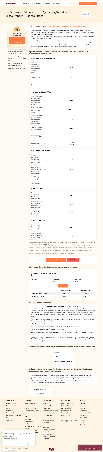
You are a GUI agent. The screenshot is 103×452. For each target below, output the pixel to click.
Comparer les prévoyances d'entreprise (17, 40)
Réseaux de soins (48, 432)
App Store (82, 422)
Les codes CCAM (48, 425)
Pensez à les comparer (48, 339)
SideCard (8, 408)
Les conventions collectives (50, 410)
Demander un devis (56, 260)
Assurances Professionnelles (14, 415)
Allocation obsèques (36, 143)
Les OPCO (46, 427)
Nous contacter (84, 406)
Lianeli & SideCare (66, 415)
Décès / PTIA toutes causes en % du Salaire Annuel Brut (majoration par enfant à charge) (36, 119)
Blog (44, 403)
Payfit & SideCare (66, 406)
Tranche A (34, 279)
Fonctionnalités (36, 3)
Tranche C (78, 279)
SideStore (9, 418)
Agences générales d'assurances (40, 390)
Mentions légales (84, 415)
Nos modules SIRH (30, 421)
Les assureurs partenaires (50, 418)
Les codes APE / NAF (48, 413)
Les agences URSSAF (49, 429)
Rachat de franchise (36, 85)
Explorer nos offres (30, 403)
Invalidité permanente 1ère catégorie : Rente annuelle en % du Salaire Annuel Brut (36, 159)
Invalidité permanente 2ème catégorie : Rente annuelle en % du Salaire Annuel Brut (36, 169)
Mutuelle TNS (10, 410)
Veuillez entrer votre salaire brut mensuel (44, 273)
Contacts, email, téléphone (15, 56)
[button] (9, 450)
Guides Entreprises (48, 408)
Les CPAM (46, 422)
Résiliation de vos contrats (32, 413)
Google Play (83, 425)
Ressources (56, 3)
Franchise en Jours (36, 77)
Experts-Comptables (67, 403)
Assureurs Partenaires (67, 418)
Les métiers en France (49, 415)
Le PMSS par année (48, 420)
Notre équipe (83, 408)
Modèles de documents (49, 406)
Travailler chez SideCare (86, 413)
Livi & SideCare (65, 413)
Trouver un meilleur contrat (88, 3)
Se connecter (72, 3)
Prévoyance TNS (11, 413)
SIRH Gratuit (28, 419)
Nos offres (26, 3)
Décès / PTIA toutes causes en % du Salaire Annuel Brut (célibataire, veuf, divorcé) (36, 100)
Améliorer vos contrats (31, 406)
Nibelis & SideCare (66, 410)
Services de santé (48, 434)
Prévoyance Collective (12, 406)
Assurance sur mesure (31, 408)
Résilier (73, 260)
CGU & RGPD (83, 418)
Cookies (82, 420)
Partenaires (46, 3)
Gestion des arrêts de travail (32, 424)
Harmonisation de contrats (32, 410)
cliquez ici (50, 324)
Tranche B (56, 279)
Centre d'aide (83, 403)
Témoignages (83, 410)
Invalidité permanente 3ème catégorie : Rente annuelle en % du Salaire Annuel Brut (36, 179)
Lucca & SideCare (66, 408)
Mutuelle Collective (11, 403)
